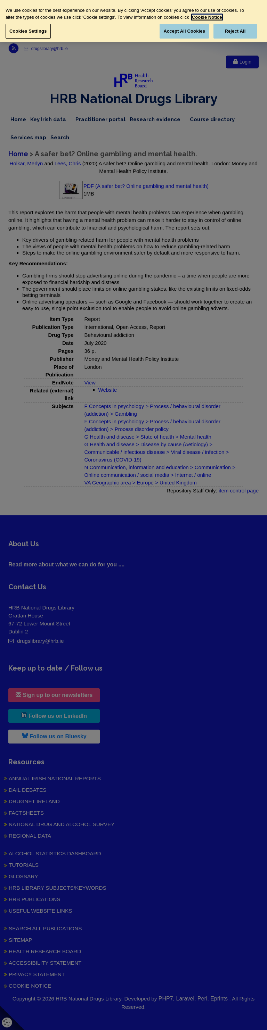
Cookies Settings (28, 31)
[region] (133, 21)
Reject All (235, 31)
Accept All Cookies (184, 31)
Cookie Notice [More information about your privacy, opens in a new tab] (207, 17)
